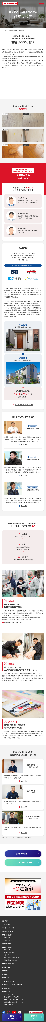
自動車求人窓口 (8, 1005)
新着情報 (5, 974)
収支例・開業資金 (9, 952)
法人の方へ (5, 921)
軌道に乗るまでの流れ (10, 960)
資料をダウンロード (27, 854)
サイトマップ (6, 978)
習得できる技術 (6, 935)
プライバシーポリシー (8, 981)
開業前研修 (7, 950)
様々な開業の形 (6, 944)
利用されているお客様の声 (11, 957)
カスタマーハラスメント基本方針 (12, 985)
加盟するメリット (7, 931)
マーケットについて (8, 928)
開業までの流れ (6, 947)
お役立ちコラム (8, 994)
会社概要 (5, 971)
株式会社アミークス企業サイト (13, 997)
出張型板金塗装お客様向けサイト (13, 1002)
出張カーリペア (8, 940)
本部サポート (7, 955)
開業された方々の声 (8, 964)
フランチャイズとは (8, 924)
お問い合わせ (6, 988)
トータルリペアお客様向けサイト (13, 999)
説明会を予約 (26, 862)
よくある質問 (6, 967)
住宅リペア (7, 937)
